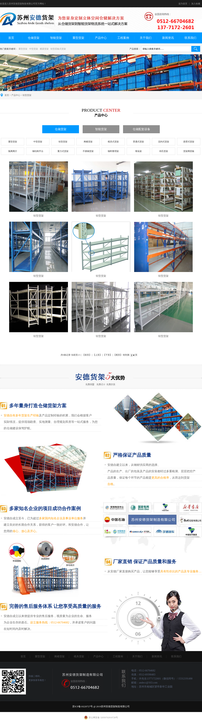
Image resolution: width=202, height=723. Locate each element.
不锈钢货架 (88, 151)
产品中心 (101, 37)
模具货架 (79, 656)
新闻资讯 (168, 37)
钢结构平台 (37, 151)
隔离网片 (12, 151)
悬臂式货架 (188, 141)
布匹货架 (163, 151)
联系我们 (190, 37)
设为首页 (182, 3)
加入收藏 (195, 3)
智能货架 (56, 37)
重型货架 (78, 37)
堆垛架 (138, 151)
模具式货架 (113, 141)
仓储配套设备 (141, 129)
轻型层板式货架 (58, 49)
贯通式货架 (138, 141)
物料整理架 (113, 151)
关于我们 (146, 37)
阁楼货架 (88, 141)
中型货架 (33, 49)
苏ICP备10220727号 (82, 706)
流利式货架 (163, 141)
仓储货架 (33, 37)
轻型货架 (63, 141)
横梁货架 (44, 49)
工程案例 (123, 37)
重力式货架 (62, 151)
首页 (11, 37)
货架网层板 (188, 151)
